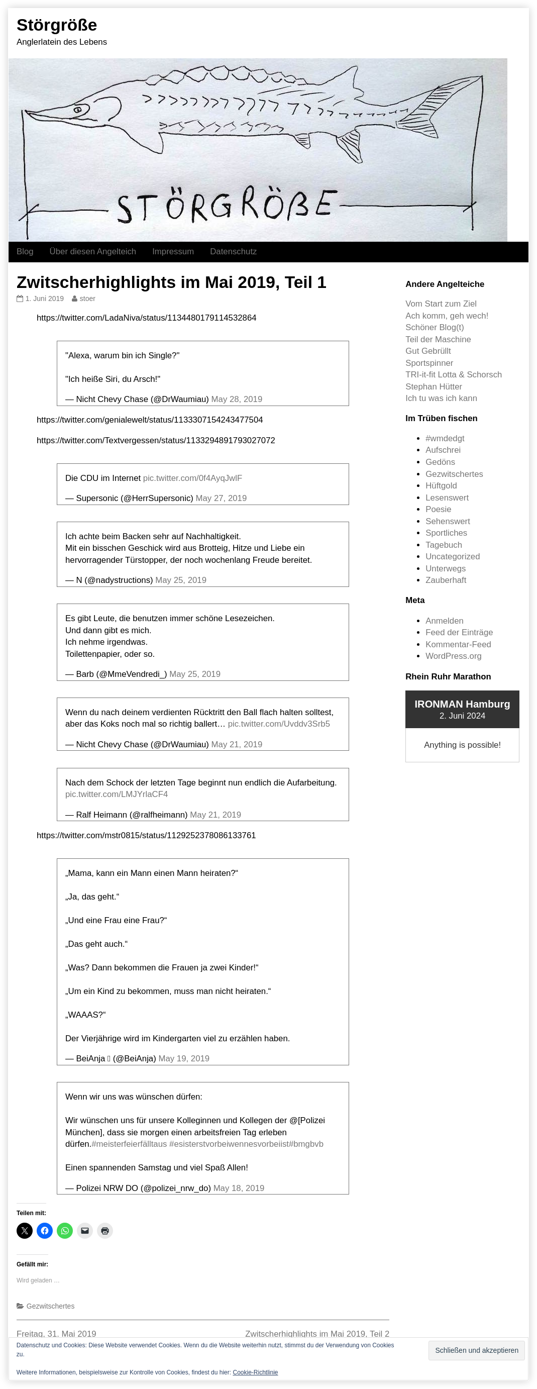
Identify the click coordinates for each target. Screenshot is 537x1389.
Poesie (438, 509)
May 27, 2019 (221, 498)
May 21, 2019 (237, 744)
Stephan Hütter (433, 386)
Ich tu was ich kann (441, 398)
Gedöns (440, 462)
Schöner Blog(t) (434, 327)
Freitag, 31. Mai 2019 (56, 1334)
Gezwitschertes (51, 1306)
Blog (25, 251)
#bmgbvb (306, 1144)
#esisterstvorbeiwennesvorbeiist (229, 1144)
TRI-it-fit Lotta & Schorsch (453, 374)
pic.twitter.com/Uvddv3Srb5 (279, 724)
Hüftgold (441, 485)
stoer (87, 298)
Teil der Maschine (438, 339)
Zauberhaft (445, 580)
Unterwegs (445, 568)
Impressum (173, 251)
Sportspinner (429, 363)
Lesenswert (447, 498)
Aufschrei (443, 450)
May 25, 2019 (180, 580)
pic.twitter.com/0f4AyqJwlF (192, 478)
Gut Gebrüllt (428, 351)
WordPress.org (453, 656)
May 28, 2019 (237, 399)
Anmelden (444, 621)
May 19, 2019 (183, 1058)
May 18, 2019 (239, 1188)
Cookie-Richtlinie (255, 1372)
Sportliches (446, 533)
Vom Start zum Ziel (441, 304)
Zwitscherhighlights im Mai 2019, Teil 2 (317, 1334)
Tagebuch (443, 545)
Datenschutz (233, 251)
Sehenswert (447, 521)
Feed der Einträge (459, 632)
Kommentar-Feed (458, 644)
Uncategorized (452, 556)
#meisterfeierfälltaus (129, 1144)
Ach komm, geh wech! (446, 316)
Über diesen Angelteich (93, 251)
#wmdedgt (444, 438)
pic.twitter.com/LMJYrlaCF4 (116, 794)
